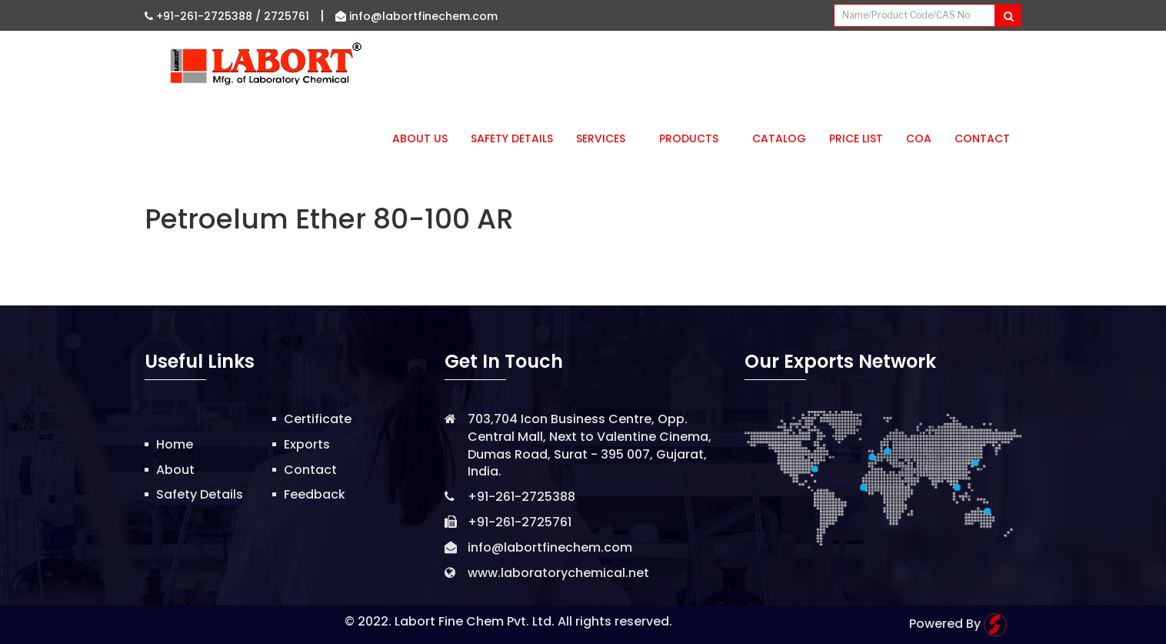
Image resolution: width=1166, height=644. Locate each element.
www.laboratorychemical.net (558, 573)
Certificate (317, 419)
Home (174, 444)
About (175, 470)
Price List (856, 138)
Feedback (314, 494)
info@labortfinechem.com (416, 16)
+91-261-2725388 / (204, 16)
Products (694, 138)
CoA (918, 138)
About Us (420, 138)
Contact (982, 138)
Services (606, 138)
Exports (307, 444)
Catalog (779, 138)
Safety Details (512, 138)
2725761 (286, 16)
